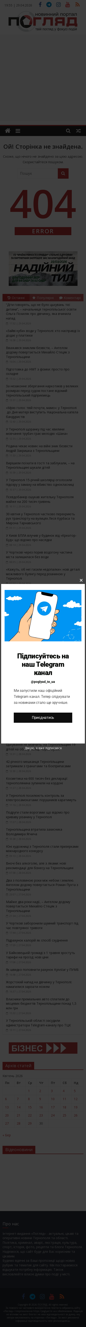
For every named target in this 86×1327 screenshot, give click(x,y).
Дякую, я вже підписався (43, 748)
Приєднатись (43, 717)
